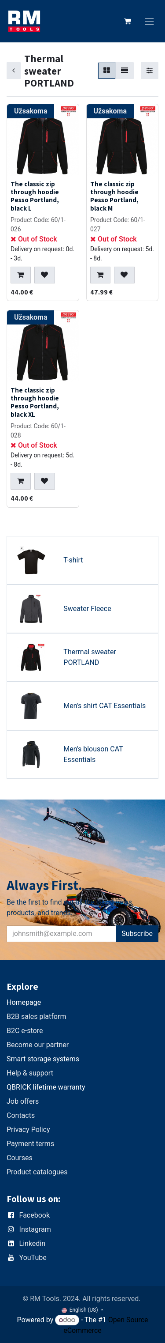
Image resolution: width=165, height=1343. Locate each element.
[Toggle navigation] (149, 21)
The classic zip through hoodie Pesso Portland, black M (114, 195)
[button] (21, 274)
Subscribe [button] (137, 933)
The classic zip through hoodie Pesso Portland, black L (35, 195)
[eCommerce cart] (127, 21)
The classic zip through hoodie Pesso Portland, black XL (35, 402)
